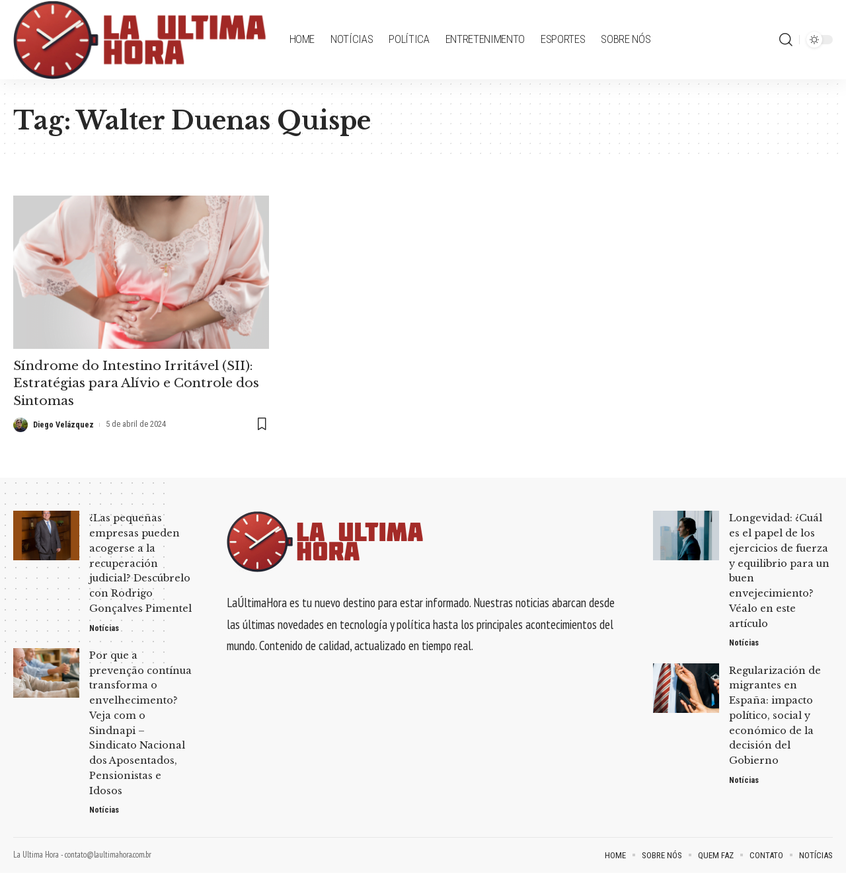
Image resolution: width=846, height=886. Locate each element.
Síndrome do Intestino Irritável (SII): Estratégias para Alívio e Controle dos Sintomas (138, 382)
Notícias (105, 641)
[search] (785, 39)
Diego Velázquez (64, 423)
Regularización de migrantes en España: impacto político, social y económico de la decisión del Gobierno (776, 714)
